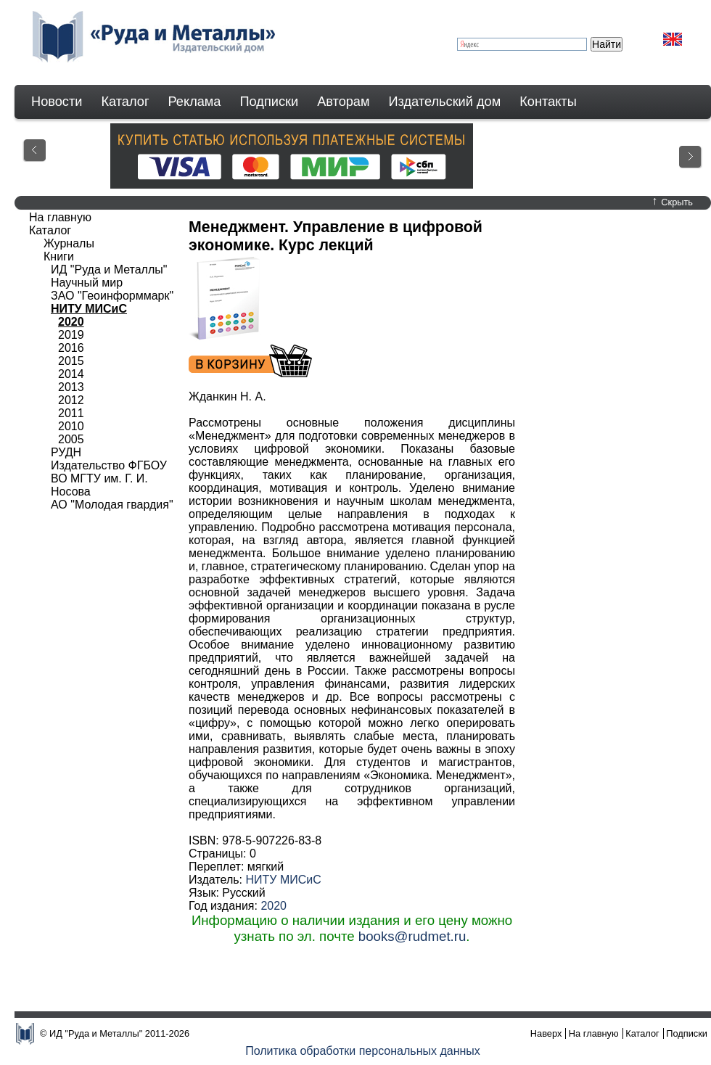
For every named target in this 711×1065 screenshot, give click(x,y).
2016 (71, 348)
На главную (60, 217)
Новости (56, 101)
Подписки (269, 101)
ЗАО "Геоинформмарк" (112, 295)
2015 (71, 361)
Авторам (343, 101)
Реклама (194, 101)
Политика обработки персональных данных (362, 1051)
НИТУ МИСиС (283, 879)
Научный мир (87, 282)
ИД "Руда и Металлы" (109, 269)
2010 (71, 426)
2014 (71, 374)
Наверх (546, 1033)
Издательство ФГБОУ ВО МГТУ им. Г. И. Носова (109, 478)
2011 (71, 413)
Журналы (69, 243)
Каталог (125, 101)
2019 (71, 335)
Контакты (548, 101)
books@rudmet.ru (412, 936)
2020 (273, 906)
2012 (71, 400)
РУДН (66, 452)
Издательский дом (445, 101)
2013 (71, 387)
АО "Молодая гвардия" (112, 504)
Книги (59, 256)
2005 (71, 439)
